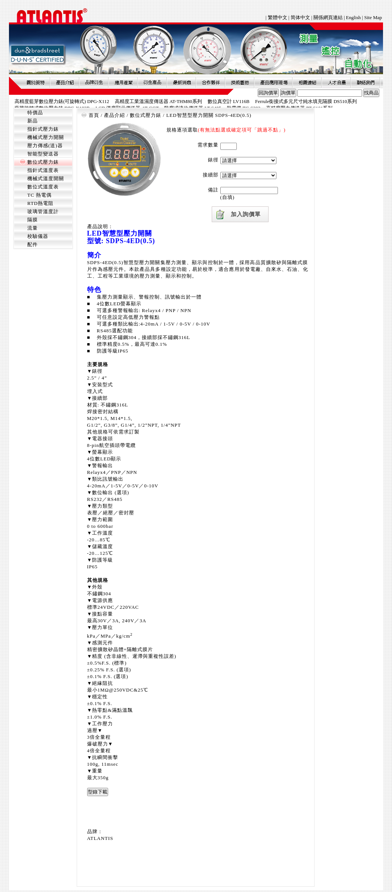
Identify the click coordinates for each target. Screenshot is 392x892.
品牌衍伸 (94, 82)
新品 (32, 121)
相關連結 (307, 82)
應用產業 (123, 82)
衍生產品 (152, 82)
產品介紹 (64, 82)
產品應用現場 (273, 82)
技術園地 (240, 82)
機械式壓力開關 (45, 137)
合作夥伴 (210, 82)
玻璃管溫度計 (43, 211)
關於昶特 (35, 82)
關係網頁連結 (328, 17)
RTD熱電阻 (40, 203)
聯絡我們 (365, 82)
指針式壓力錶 (43, 129)
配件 (32, 244)
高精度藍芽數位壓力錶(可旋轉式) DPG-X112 (62, 101)
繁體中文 (278, 17)
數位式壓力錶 (43, 162)
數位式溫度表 (43, 187)
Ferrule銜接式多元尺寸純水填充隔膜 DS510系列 (306, 101)
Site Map (373, 17)
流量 (32, 228)
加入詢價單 (246, 214)
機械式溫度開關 (45, 178)
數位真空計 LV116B (228, 101)
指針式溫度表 (43, 170)
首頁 (94, 115)
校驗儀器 (37, 236)
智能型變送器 (43, 154)
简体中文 (300, 17)
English (353, 17)
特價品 (35, 112)
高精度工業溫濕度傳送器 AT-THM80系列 (158, 101)
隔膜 (32, 220)
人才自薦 (336, 82)
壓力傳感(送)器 (45, 145)
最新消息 (181, 82)
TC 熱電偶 (39, 195)
